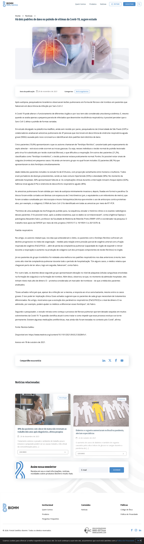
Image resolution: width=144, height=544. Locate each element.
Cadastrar (129, 4)
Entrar (115, 4)
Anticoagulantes (82, 92)
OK (138, 541)
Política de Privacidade (125, 541)
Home (17, 16)
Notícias (28, 16)
